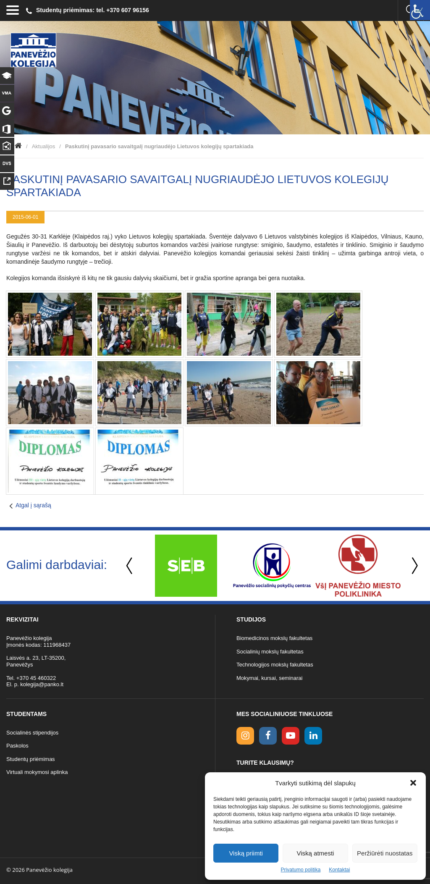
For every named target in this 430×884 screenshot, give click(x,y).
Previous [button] (130, 565)
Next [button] (413, 565)
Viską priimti (246, 853)
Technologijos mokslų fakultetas (274, 664)
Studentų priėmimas (30, 759)
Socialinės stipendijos (32, 732)
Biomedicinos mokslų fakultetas (274, 638)
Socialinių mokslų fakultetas (270, 651)
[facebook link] (268, 736)
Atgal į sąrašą (33, 505)
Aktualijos (43, 146)
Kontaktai (339, 870)
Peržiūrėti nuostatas (385, 853)
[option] (186, 566)
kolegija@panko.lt (41, 684)
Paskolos (17, 745)
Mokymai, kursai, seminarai (269, 678)
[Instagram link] (245, 736)
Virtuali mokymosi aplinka (37, 772)
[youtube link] (290, 736)
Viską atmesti (315, 853)
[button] (413, 783)
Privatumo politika (301, 870)
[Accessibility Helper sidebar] (420, 10)
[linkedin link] (313, 736)
